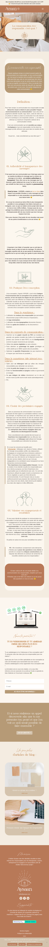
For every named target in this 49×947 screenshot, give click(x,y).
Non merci (22, 944)
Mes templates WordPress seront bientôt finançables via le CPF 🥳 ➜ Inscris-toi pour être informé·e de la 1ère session (24, 2)
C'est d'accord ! (12, 944)
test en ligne (36, 191)
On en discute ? (24, 733)
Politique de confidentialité (34, 944)
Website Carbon (30, 921)
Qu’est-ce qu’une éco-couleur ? (24, 790)
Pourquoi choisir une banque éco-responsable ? (24, 829)
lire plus (24, 793)
